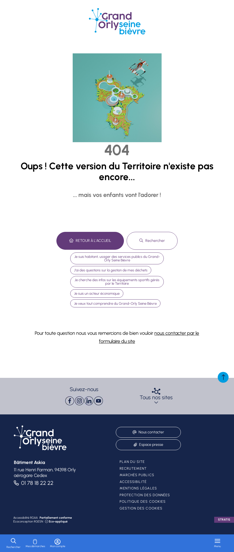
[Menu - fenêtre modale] (217, 543)
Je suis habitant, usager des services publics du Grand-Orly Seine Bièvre (117, 258)
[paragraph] (84, 400)
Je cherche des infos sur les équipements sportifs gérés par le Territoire (117, 281)
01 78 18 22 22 (37, 483)
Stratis (224, 519)
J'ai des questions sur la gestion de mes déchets (111, 270)
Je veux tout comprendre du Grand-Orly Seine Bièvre (115, 303)
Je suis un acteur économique (97, 293)
